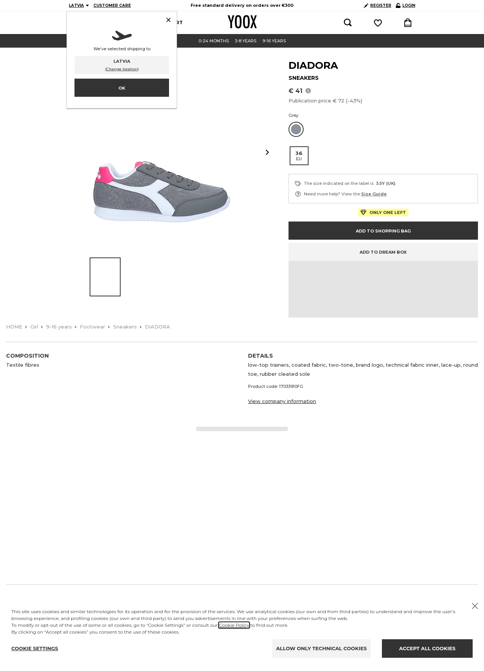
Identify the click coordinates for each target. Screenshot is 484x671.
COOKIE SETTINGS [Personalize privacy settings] (34, 648)
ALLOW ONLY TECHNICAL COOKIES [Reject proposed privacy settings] (321, 648)
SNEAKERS (304, 77)
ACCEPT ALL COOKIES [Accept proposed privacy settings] (427, 648)
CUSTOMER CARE (112, 5)
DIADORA (313, 65)
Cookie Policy (234, 625)
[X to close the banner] (475, 606)
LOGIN (405, 5)
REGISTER (377, 5)
